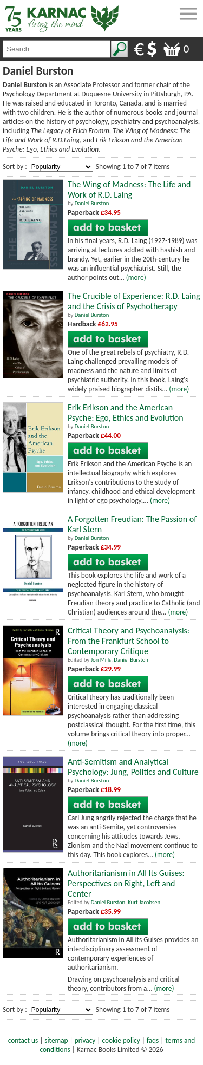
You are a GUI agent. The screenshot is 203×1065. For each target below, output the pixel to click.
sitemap (56, 1040)
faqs (153, 1040)
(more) (136, 277)
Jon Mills (101, 659)
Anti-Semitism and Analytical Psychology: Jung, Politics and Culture (133, 766)
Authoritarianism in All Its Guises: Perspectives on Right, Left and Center (126, 883)
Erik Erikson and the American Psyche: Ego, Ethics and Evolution (126, 412)
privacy (85, 1040)
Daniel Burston (92, 203)
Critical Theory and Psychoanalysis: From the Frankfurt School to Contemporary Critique (128, 640)
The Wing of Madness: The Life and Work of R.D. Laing (129, 189)
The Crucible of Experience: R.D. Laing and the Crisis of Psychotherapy (134, 301)
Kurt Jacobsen (144, 902)
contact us (23, 1040)
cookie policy (121, 1040)
